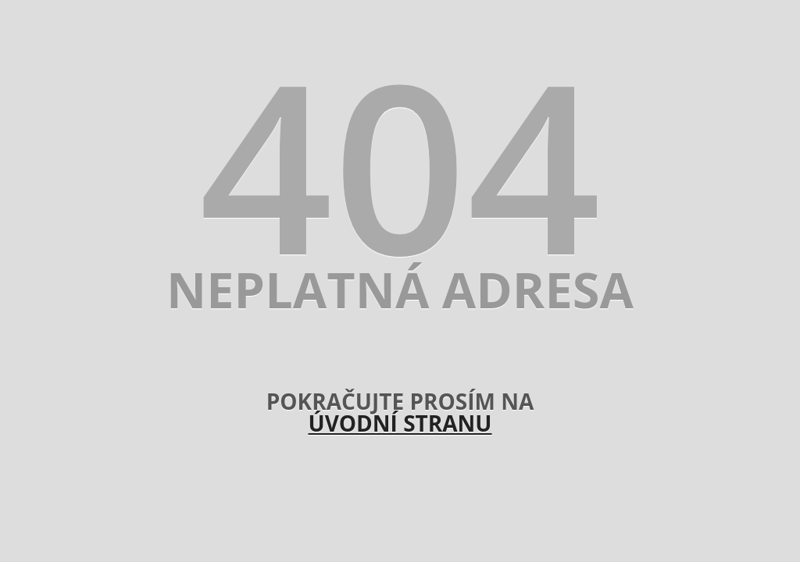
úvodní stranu (399, 423)
